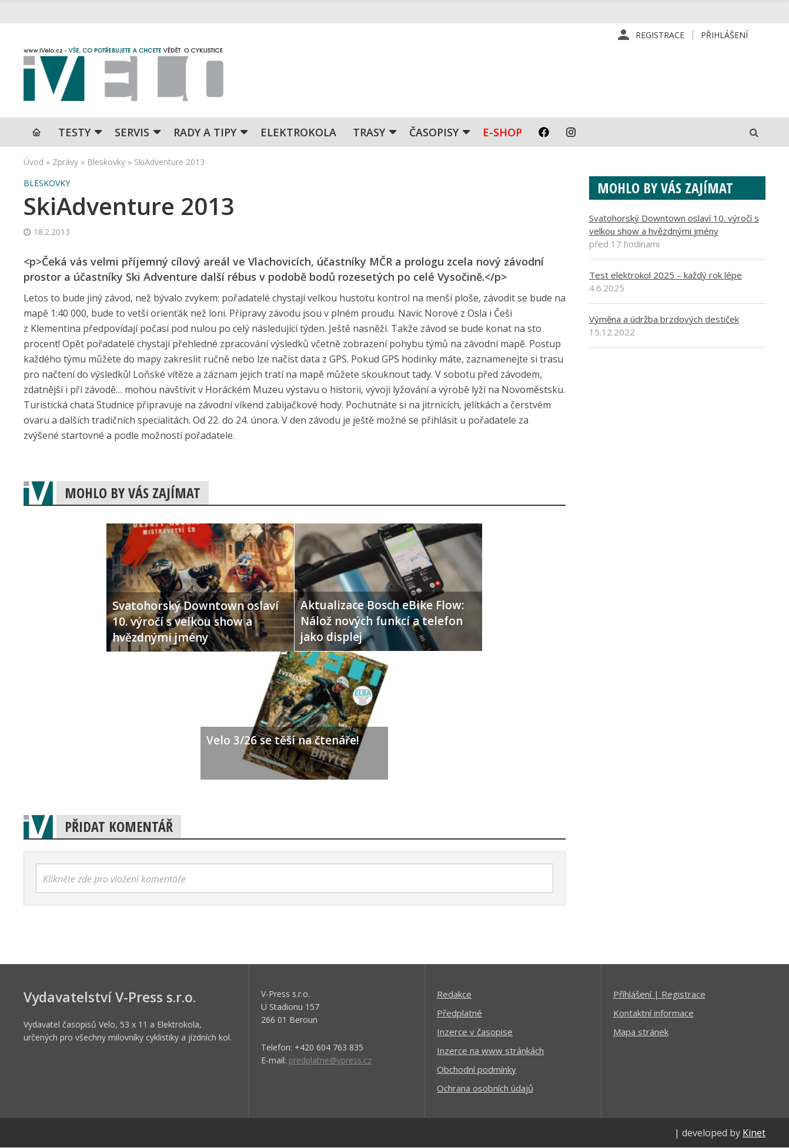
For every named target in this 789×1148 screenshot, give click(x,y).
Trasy (369, 132)
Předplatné (459, 1013)
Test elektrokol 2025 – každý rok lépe (665, 275)
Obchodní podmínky (476, 1069)
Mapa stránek (640, 1032)
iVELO (123, 77)
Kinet (754, 1132)
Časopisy (434, 132)
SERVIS (132, 132)
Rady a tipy (204, 132)
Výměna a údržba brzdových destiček (664, 319)
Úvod (34, 161)
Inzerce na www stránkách (490, 1050)
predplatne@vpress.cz (330, 1060)
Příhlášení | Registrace (659, 994)
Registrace (660, 35)
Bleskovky (106, 161)
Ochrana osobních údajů (485, 1088)
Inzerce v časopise (475, 1032)
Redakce (454, 994)
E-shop (502, 132)
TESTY (74, 132)
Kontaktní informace (653, 1013)
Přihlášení (724, 35)
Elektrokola (298, 132)
